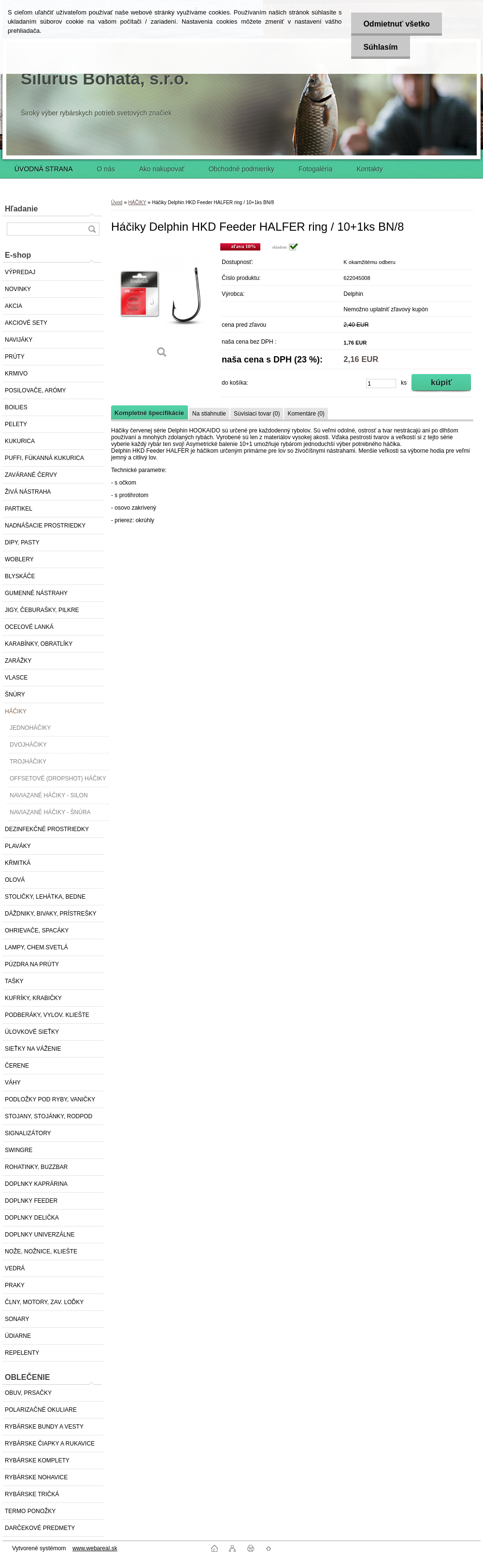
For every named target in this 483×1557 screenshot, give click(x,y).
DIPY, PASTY (22, 542)
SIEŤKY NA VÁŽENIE (33, 1048)
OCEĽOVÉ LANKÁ (29, 627)
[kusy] (381, 383)
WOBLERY (19, 559)
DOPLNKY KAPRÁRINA (36, 1184)
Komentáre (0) (306, 413)
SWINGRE (18, 1150)
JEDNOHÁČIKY (30, 727)
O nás (106, 169)
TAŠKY (14, 981)
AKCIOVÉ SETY (26, 323)
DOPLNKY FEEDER (31, 1200)
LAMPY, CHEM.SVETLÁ (36, 947)
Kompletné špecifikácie (149, 413)
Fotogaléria (315, 169)
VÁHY (13, 1082)
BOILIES (16, 407)
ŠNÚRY (15, 694)
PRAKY (15, 1285)
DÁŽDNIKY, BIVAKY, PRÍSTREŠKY (50, 913)
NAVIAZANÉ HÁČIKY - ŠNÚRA (50, 812)
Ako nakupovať (162, 169)
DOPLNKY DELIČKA (32, 1217)
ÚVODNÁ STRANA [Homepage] (43, 169)
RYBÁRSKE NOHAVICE (36, 1477)
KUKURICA (20, 441)
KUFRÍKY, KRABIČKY (33, 998)
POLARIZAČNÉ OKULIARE (41, 1409)
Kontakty (369, 169)
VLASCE (16, 677)
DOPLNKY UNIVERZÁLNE (40, 1234)
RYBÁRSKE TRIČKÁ (32, 1494)
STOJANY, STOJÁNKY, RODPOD (48, 1116)
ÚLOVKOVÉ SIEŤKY (32, 1032)
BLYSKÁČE (20, 576)
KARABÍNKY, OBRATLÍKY (38, 643)
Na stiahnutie (209, 413)
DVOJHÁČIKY (28, 744)
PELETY (16, 424)
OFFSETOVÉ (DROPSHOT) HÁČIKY (58, 778)
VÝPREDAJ (20, 272)
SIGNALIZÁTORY (28, 1133)
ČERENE (17, 1065)
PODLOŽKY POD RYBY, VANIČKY (50, 1099)
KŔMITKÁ (17, 863)
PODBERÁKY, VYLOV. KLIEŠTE (47, 1015)
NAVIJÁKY (18, 339)
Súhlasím (380, 47)
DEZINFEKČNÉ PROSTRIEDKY (47, 829)
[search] (92, 229)
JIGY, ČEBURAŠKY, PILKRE (42, 610)
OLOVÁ (15, 879)
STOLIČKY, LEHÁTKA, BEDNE (45, 896)
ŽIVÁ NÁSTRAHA (28, 491)
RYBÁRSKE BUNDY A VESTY (44, 1426)
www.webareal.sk (94, 1548)
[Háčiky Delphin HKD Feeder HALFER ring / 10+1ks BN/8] (162, 303)
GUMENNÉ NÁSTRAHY (36, 593)
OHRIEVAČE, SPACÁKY (37, 930)
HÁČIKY (16, 711)
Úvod (116, 202)
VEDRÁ (15, 1268)
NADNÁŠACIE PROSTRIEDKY (45, 525)
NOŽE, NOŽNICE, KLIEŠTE (41, 1251)
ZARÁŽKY (18, 660)
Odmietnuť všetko (396, 24)
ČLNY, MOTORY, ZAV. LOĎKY (44, 1302)
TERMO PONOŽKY (30, 1511)
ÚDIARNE (18, 1336)
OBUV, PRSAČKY (28, 1393)
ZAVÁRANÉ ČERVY (31, 475)
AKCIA (13, 306)
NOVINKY (18, 289)
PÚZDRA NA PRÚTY (32, 964)
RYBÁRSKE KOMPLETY (37, 1460)
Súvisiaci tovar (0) (257, 413)
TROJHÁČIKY (28, 761)
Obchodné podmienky (241, 169)
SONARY (17, 1319)
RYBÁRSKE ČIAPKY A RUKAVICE (50, 1443)
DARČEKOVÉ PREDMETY (40, 1528)
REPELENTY (22, 1352)
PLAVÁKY (18, 846)
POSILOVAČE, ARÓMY (35, 390)
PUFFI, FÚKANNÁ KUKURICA (44, 458)
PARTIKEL (18, 508)
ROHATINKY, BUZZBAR (36, 1167)
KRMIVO (16, 373)
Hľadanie (21, 209)
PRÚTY (15, 356)
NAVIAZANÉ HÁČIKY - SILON (49, 795)
